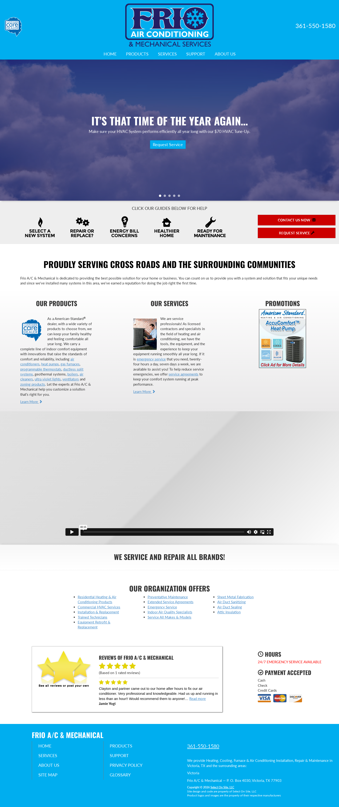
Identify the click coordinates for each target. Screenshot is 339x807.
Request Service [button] (297, 233)
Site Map (48, 775)
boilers (72, 374)
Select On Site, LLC (222, 787)
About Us (225, 53)
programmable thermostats (40, 369)
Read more (197, 698)
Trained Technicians (92, 617)
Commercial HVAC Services (99, 607)
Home (110, 53)
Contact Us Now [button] (297, 220)
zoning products (32, 384)
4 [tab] (175, 197)
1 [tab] (161, 197)
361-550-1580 (203, 746)
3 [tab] (170, 197)
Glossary (121, 775)
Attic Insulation (229, 612)
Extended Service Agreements (171, 602)
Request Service (168, 144)
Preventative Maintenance (168, 597)
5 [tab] (180, 197)
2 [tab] (166, 197)
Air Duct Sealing (229, 607)
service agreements (183, 374)
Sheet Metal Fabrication (235, 597)
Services (167, 53)
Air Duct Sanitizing (231, 602)
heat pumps (50, 364)
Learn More (31, 402)
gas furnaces (70, 364)
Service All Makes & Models (169, 617)
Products (137, 53)
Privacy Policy (127, 765)
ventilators (70, 379)
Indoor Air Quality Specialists (170, 612)
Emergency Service (162, 607)
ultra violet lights (48, 379)
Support (195, 53)
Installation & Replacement (98, 612)
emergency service (151, 359)
